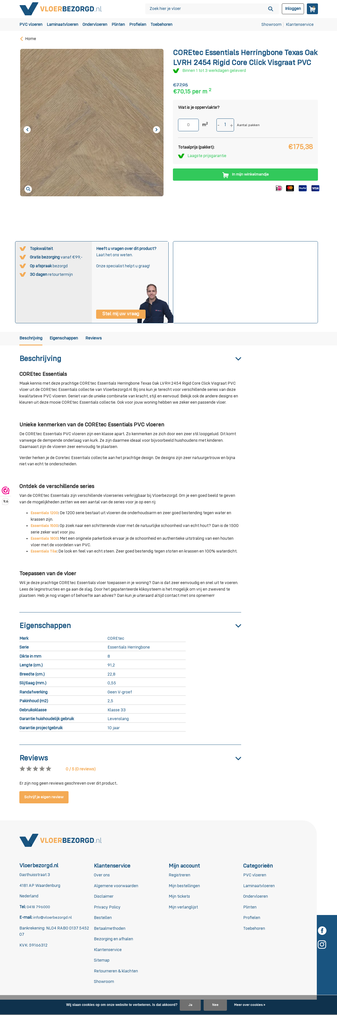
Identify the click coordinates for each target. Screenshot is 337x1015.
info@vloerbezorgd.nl (52, 918)
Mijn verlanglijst (183, 908)
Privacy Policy (107, 908)
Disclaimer (103, 897)
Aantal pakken (248, 125)
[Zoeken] (212, 8)
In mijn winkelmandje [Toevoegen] (245, 174)
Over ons (102, 876)
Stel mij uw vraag (121, 313)
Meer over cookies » (249, 1005)
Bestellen (103, 918)
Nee (215, 1005)
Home (27, 39)
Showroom (271, 24)
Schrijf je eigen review (45, 798)
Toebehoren (161, 24)
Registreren (179, 876)
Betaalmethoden (109, 929)
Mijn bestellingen (184, 886)
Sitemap (101, 961)
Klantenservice (300, 24)
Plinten (118, 24)
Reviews (105, 338)
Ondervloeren (94, 24)
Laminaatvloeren (62, 24)
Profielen (137, 24)
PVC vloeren (30, 24)
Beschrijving (32, 338)
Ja (190, 1005)
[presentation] (27, 129)
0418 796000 (39, 907)
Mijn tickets (179, 897)
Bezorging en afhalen (113, 939)
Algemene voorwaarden (116, 886)
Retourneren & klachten (116, 972)
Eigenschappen (70, 338)
